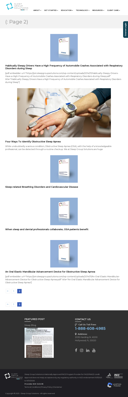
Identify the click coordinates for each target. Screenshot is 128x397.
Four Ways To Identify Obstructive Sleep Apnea (33, 141)
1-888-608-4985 (90, 328)
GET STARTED (51, 10)
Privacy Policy (46, 387)
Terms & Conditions (32, 387)
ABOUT (37, 10)
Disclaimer (57, 387)
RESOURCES (98, 10)
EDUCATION (67, 10)
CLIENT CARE (113, 10)
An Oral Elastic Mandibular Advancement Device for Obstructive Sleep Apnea (50, 271)
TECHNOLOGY (82, 10)
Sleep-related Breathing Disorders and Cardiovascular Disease (41, 187)
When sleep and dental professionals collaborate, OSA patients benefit (46, 229)
